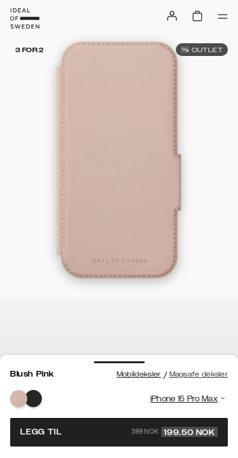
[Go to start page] (24, 18)
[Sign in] (172, 16)
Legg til (119, 432)
